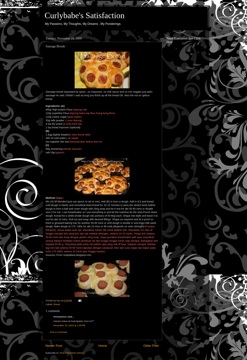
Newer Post (53, 345)
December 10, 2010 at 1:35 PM (69, 325)
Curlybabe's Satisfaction (85, 15)
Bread (57, 304)
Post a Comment (58, 332)
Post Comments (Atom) (72, 353)
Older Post (151, 345)
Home (102, 345)
